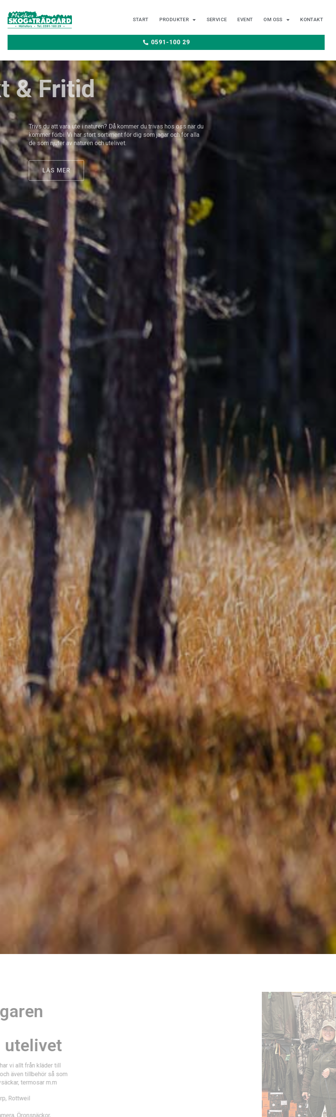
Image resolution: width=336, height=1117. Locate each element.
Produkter (177, 20)
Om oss (276, 20)
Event (245, 20)
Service (217, 20)
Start (141, 20)
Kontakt (311, 20)
